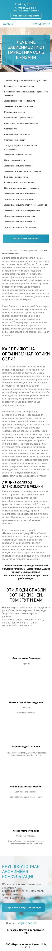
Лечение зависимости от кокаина (19, 221)
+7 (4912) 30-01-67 (26, 4)
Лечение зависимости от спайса (19, 165)
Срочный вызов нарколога (26, 15)
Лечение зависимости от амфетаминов (22, 210)
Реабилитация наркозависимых (19, 117)
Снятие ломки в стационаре (17, 134)
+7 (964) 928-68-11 (26, 7)
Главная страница (10, 251)
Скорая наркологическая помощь (19, 182)
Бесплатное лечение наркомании (19, 86)
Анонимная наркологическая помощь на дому (25, 80)
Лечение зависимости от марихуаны (21, 193)
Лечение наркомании (28, 251)
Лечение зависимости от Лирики (19, 199)
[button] (10, 24)
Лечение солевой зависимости (18, 154)
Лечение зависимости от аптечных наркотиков (25, 204)
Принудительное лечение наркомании (21, 188)
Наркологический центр (15, 160)
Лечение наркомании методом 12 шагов (22, 171)
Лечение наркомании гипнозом (18, 106)
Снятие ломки (10, 128)
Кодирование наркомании (16, 177)
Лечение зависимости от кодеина (19, 216)
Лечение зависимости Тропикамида (20, 227)
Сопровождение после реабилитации (21, 123)
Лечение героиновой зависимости (19, 100)
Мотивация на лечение (14, 112)
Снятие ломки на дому (14, 140)
